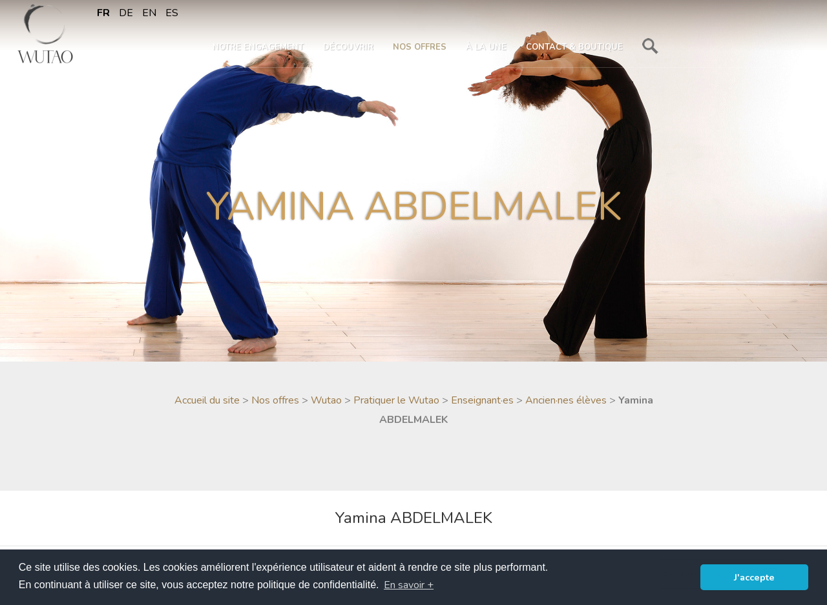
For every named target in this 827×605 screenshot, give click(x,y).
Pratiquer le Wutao (396, 400)
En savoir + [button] (409, 585)
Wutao (326, 400)
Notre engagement (258, 47)
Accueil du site (207, 400)
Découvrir (348, 47)
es (171, 13)
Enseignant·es (482, 400)
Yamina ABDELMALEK (413, 518)
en (149, 13)
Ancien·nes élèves (566, 400)
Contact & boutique (574, 47)
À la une (486, 47)
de (126, 13)
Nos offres (419, 47)
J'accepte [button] (754, 577)
